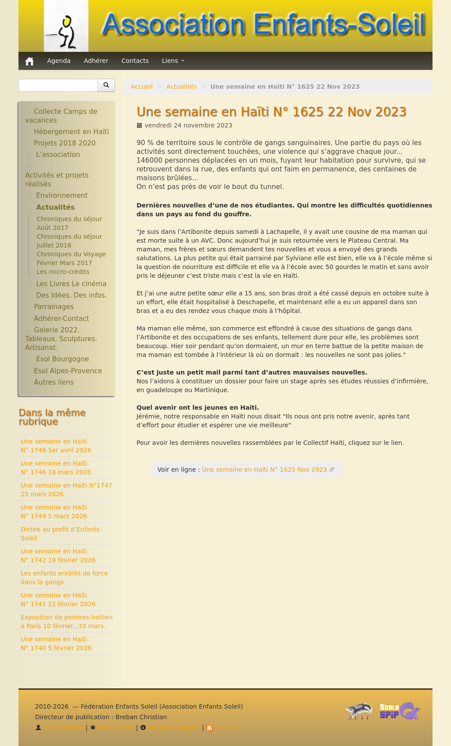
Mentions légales (170, 727)
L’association (58, 155)
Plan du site (112, 727)
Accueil (142, 86)
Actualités (181, 86)
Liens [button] (173, 60)
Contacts (135, 60)
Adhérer (96, 60)
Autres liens (54, 382)
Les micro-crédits (63, 271)
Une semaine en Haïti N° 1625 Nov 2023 (264, 469)
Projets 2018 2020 (65, 143)
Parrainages (54, 307)
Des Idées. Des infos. (71, 295)
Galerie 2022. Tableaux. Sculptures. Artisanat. (61, 339)
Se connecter (59, 727)
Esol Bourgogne (62, 359)
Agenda (58, 60)
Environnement (62, 196)
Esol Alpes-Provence (68, 371)
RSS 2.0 (222, 727)
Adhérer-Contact (61, 319)
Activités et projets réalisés (57, 179)
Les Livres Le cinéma (71, 284)
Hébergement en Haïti (71, 132)
